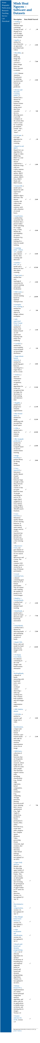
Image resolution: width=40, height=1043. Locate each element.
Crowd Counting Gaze (18, 575)
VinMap (17, 22)
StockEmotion (18, 727)
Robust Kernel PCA (18, 987)
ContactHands (18, 625)
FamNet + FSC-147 (17, 263)
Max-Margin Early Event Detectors (18, 919)
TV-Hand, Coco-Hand (17, 656)
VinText (17, 375)
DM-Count (18, 292)
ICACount (18, 135)
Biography (5, 5)
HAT (16, 73)
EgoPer (17, 40)
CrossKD (18, 343)
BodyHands (18, 611)
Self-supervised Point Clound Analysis (18, 322)
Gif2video (18, 714)
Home (4, 2)
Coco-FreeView (17, 515)
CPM (16, 428)
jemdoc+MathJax (17, 1030)
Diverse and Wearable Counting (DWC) (18, 93)
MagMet (17, 403)
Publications (6, 8)
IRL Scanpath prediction (18, 440)
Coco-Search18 (17, 469)
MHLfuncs (18, 751)
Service (4, 16)
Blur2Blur (18, 53)
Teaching (5, 13)
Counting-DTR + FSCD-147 (18, 250)
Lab (3, 19)
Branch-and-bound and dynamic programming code (18, 948)
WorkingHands (18, 673)
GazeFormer (19, 216)
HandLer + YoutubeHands (18, 599)
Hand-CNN (18, 642)
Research (5, 11)
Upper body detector (18, 863)
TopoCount (18, 275)
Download (5, 21)
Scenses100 (18, 186)
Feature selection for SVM (18, 1018)
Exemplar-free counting (18, 305)
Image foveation (17, 456)
